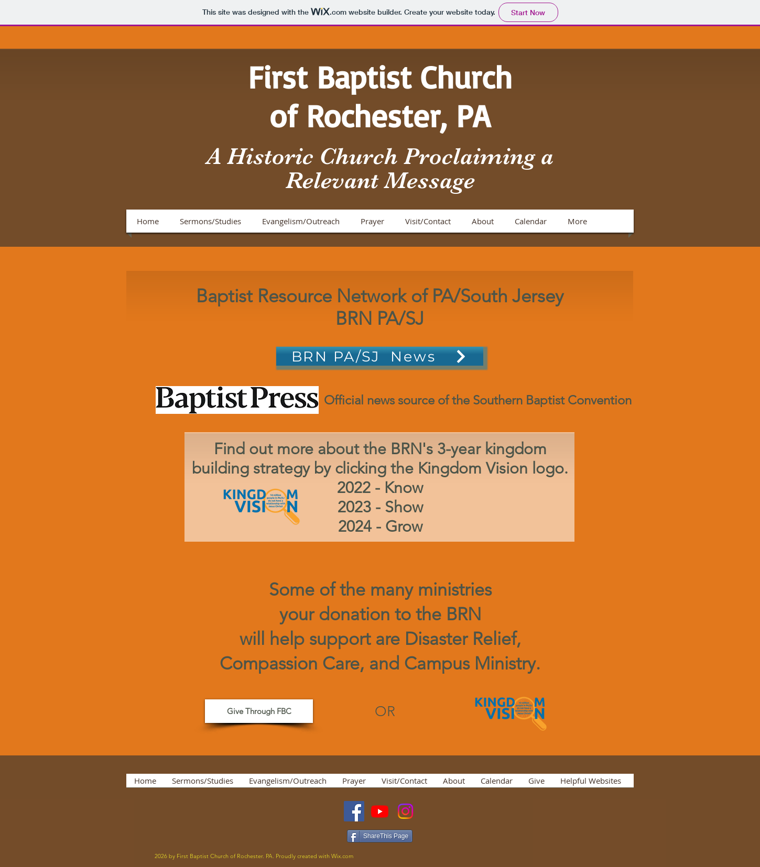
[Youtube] (380, 811)
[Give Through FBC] (259, 711)
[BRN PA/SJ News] (379, 356)
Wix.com (342, 856)
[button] (210, 221)
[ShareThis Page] (379, 836)
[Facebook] (354, 811)
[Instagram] (405, 811)
